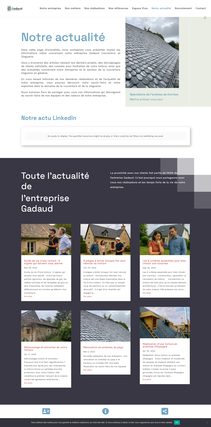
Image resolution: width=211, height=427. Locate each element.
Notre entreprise (50, 8)
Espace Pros (140, 8)
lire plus (28, 294)
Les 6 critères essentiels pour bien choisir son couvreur (164, 260)
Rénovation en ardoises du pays (103, 345)
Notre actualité (161, 8)
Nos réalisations (94, 8)
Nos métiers (72, 8)
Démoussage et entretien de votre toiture (45, 346)
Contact (201, 8)
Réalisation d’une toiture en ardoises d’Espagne (160, 343)
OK (176, 422)
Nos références (118, 8)
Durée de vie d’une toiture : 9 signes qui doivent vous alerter (43, 260)
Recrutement (183, 8)
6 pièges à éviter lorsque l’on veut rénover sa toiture (104, 260)
